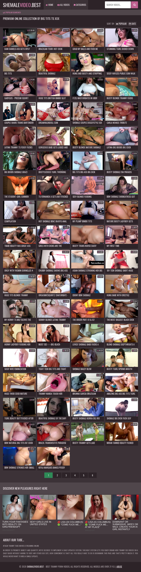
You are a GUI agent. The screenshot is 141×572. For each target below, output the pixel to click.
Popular (121, 23)
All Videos (63, 4)
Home (49, 4)
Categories (80, 4)
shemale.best (22, 4)
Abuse (119, 566)
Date (132, 23)
